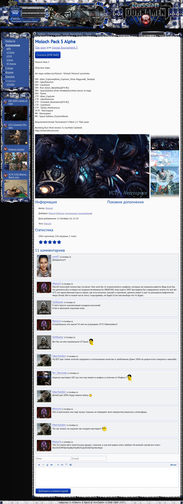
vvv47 (55, 256)
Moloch (49, 208)
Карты (88, 33)
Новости (10, 41)
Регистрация (16, 21)
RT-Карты (11, 63)
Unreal (10, 59)
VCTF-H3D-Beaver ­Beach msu (18, 176)
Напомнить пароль (30, 21)
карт (43, 47)
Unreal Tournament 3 (73, 33)
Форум (9, 72)
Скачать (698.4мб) (48, 55)
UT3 (9, 48)
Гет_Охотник (59, 373)
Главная (41, 33)
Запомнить (15, 19)
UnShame (57, 302)
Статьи (9, 68)
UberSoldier (59, 356)
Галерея (9, 76)
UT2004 (10, 52)
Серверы (10, 81)
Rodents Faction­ (16, 149)
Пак (37, 47)
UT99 (9, 56)
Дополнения (12, 45)
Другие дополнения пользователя (74, 213)
